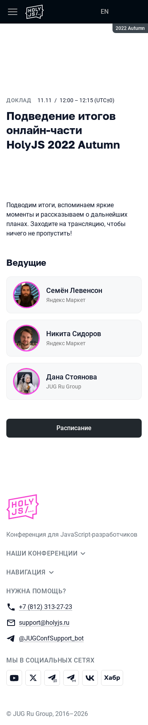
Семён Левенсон (74, 290)
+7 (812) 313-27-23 (45, 606)
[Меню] (13, 12)
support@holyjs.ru (44, 622)
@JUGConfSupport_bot (51, 638)
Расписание (74, 428)
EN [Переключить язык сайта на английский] (105, 11)
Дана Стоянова (71, 377)
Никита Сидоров (73, 333)
